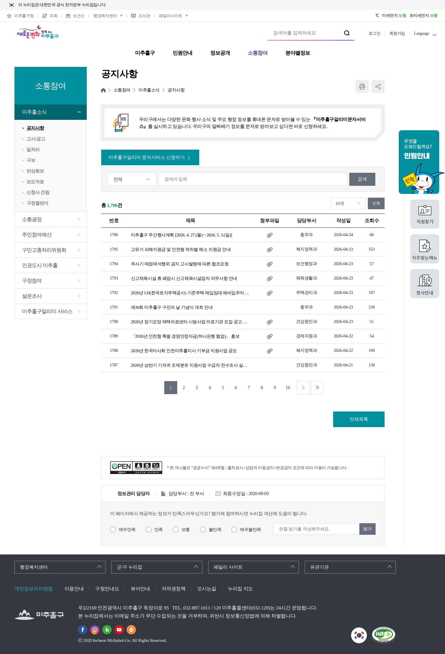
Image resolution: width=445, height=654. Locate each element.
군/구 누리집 (129, 567)
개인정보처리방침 (33, 588)
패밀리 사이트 (228, 567)
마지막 (317, 387)
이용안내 (74, 588)
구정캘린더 (38, 203)
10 (288, 387)
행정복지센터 (34, 567)
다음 (303, 387)
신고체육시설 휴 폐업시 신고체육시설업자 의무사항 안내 (184, 278)
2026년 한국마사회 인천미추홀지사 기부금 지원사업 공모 (184, 350)
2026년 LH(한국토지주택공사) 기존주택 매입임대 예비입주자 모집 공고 (190, 293)
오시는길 (206, 588)
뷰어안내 (140, 588)
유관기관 (319, 567)
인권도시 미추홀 (40, 265)
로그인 (375, 33)
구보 (31, 160)
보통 (186, 529)
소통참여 (122, 90)
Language (421, 33)
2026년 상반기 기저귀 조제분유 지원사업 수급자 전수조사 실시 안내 (190, 365)
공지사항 (35, 128)
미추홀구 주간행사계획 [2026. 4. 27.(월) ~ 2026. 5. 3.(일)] (181, 235)
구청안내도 (107, 588)
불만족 (215, 529)
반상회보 (35, 170)
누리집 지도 (240, 588)
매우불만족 (250, 529)
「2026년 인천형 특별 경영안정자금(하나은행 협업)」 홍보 (185, 336)
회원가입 (397, 33)
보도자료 (35, 181)
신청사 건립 (38, 192)
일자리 (33, 149)
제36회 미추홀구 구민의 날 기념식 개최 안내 (172, 307)
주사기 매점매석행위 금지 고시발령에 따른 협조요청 (180, 264)
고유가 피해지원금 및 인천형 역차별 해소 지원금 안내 (181, 249)
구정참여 (32, 281)
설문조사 (32, 296)
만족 (158, 529)
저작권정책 (174, 588)
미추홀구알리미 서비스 (47, 311)
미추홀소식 (34, 112)
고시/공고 (36, 138)
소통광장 (32, 219)
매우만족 (127, 529)
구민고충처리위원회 (44, 250)
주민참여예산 (37, 235)
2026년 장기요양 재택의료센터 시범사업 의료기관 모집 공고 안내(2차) (190, 321)
